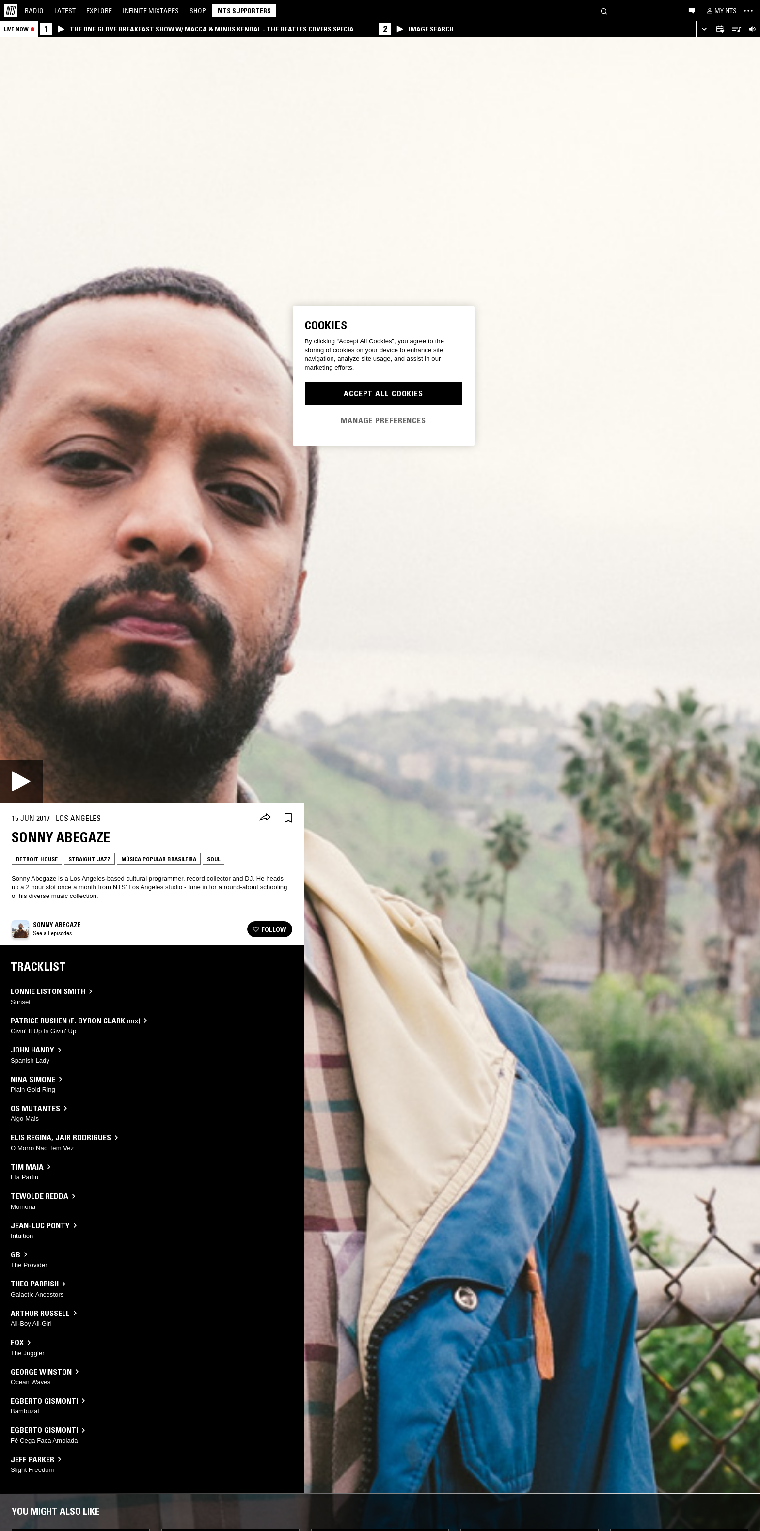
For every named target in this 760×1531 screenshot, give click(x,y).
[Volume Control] (752, 29)
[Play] (21, 781)
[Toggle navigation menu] (748, 10)
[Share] (265, 818)
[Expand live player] (704, 29)
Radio (34, 10)
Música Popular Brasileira (158, 859)
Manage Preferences (383, 420)
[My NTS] (721, 10)
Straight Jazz (89, 859)
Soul (213, 859)
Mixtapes (151, 10)
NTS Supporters (244, 10)
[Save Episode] (288, 818)
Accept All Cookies (383, 393)
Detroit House (37, 859)
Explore (99, 10)
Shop (198, 10)
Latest (65, 10)
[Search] (604, 10)
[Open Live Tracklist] (736, 29)
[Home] (10, 10)
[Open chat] (691, 10)
